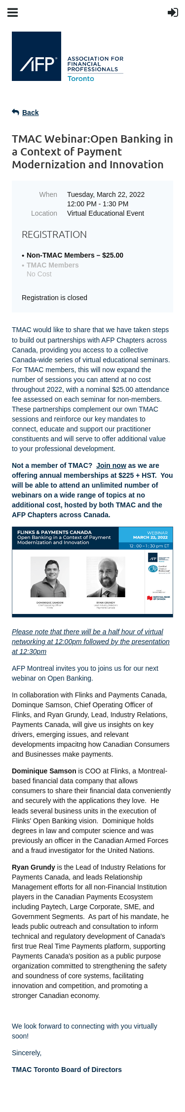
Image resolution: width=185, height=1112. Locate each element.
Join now (111, 465)
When (48, 194)
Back (30, 112)
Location (44, 213)
